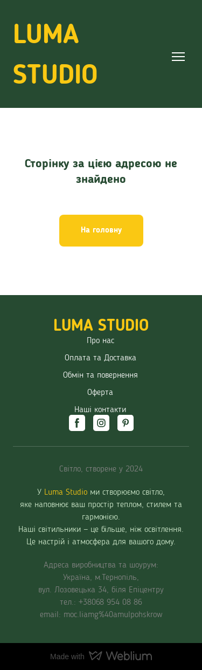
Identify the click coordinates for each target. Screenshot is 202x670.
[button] (101, 231)
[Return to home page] (90, 56)
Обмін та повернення (100, 375)
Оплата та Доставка (100, 358)
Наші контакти (100, 410)
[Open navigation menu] (178, 56)
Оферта (100, 392)
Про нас (100, 341)
